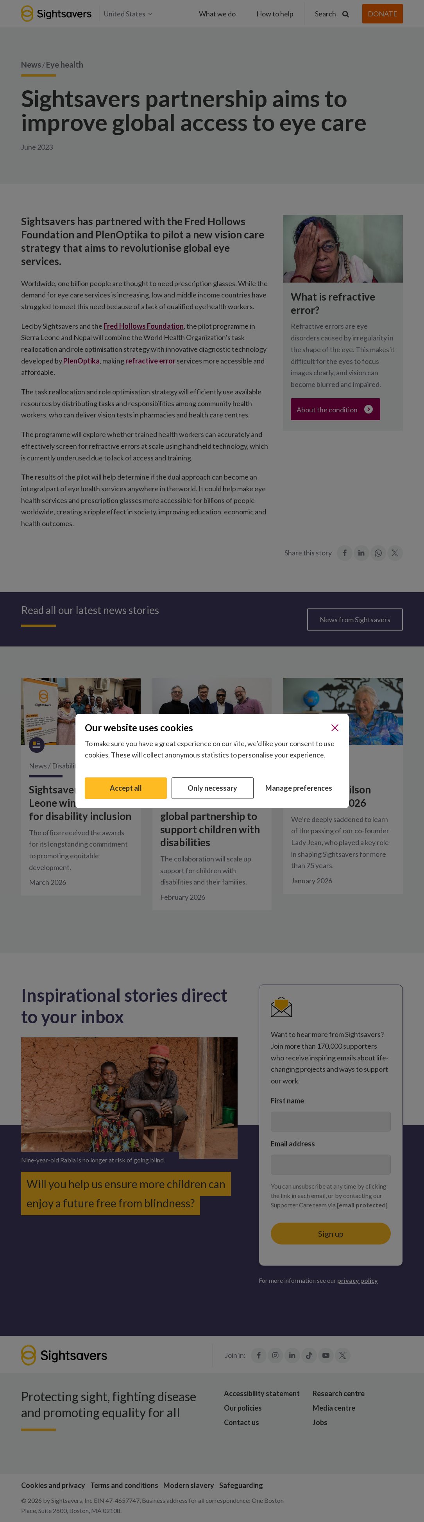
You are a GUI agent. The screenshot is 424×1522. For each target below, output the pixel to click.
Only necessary (212, 788)
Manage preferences (298, 788)
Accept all (126, 788)
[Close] (335, 727)
